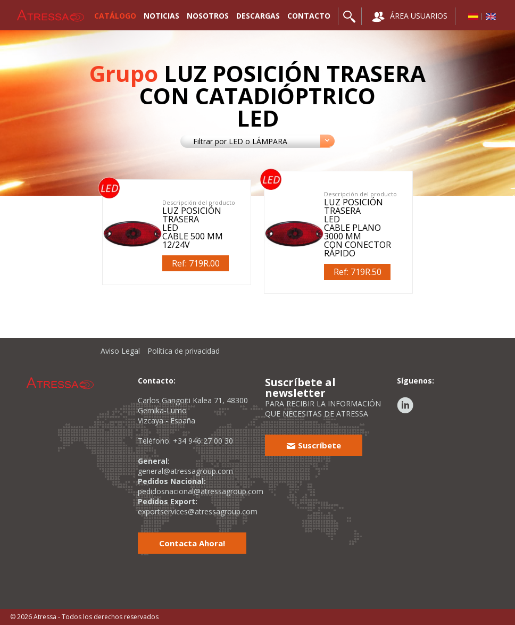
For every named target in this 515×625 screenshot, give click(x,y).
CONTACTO (308, 16)
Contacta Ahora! (192, 543)
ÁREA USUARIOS (409, 16)
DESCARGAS (258, 16)
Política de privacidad (183, 351)
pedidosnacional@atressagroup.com (200, 491)
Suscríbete (313, 445)
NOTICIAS (161, 16)
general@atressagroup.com (185, 471)
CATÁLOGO (115, 16)
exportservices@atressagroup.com (198, 511)
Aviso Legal (120, 351)
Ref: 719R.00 (196, 263)
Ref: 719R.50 (357, 272)
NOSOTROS (208, 16)
